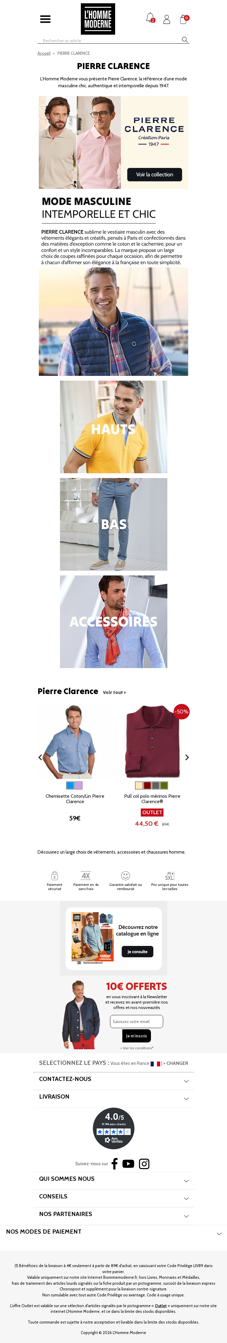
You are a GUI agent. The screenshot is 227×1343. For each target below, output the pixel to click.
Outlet (161, 1305)
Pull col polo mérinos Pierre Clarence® (152, 798)
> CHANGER (175, 1063)
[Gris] (155, 785)
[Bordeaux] (147, 785)
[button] (40, 757)
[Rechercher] (103, 40)
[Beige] (139, 785)
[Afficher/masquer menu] (45, 19)
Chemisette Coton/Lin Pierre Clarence (75, 798)
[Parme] (78, 785)
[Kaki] (164, 785)
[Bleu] (70, 785)
